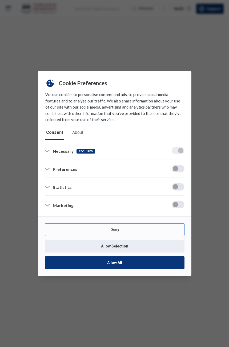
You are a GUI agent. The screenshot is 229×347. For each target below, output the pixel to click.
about (77, 132)
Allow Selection (114, 246)
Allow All (114, 263)
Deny (114, 230)
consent (54, 132)
